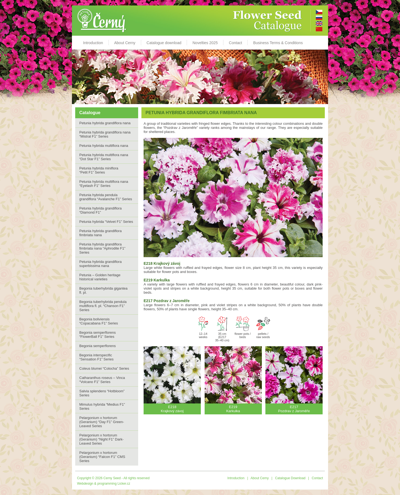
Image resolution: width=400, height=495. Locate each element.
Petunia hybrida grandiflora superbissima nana (100, 264)
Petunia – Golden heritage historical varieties (99, 277)
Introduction (93, 43)
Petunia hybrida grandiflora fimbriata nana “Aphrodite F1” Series (102, 248)
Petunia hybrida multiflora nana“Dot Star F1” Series (103, 157)
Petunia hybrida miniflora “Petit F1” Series (98, 170)
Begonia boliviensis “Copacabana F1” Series (98, 321)
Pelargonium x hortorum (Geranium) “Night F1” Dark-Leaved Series (101, 439)
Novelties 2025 (205, 43)
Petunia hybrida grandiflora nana (105, 123)
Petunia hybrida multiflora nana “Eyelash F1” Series (103, 184)
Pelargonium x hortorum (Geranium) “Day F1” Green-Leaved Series (101, 422)
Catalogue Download (290, 478)
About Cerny (124, 43)
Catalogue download (164, 43)
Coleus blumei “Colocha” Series (104, 368)
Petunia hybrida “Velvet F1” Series (106, 222)
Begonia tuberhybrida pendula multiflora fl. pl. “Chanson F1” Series (102, 306)
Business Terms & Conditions (278, 43)
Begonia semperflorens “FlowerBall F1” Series (97, 334)
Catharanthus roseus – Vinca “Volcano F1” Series (102, 380)
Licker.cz (123, 483)
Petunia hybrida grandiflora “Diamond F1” (100, 210)
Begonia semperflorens (97, 346)
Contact (235, 43)
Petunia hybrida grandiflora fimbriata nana (100, 233)
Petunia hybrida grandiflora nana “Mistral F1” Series (105, 134)
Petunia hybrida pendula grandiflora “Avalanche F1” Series (105, 197)
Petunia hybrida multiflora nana (103, 146)
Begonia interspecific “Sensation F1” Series (96, 357)
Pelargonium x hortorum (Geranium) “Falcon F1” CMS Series (102, 457)
